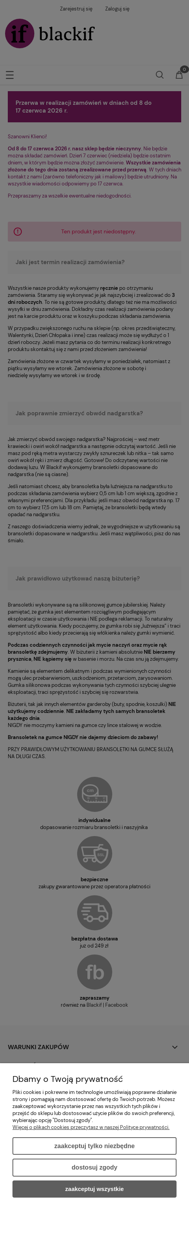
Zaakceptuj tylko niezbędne (94, 1146)
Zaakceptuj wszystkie (94, 1189)
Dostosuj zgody (94, 1167)
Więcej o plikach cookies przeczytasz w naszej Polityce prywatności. (91, 1127)
